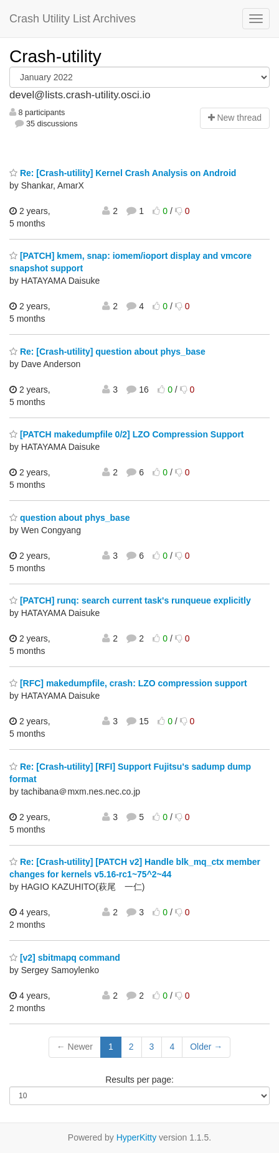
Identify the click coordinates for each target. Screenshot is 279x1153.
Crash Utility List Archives (72, 18)
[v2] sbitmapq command (64, 958)
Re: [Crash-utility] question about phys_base (107, 352)
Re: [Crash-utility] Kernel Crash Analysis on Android (122, 173)
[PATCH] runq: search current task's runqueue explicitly (130, 600)
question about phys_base (69, 518)
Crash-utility (55, 56)
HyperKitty (136, 1137)
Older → (206, 1047)
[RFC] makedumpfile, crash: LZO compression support (128, 683)
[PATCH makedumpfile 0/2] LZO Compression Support (126, 434)
